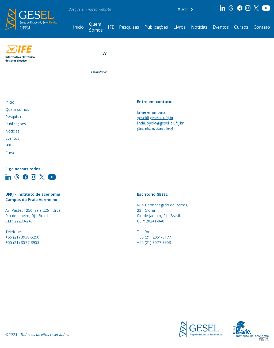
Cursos (241, 27)
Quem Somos (96, 27)
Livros (179, 27)
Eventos (221, 27)
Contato (262, 27)
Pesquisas (129, 27)
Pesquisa (13, 116)
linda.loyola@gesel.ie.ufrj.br (160, 123)
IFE (111, 27)
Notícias (199, 27)
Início (78, 27)
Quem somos (17, 109)
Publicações (156, 27)
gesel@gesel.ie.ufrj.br (155, 117)
